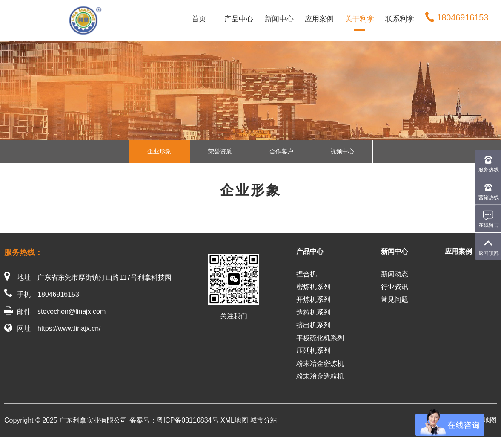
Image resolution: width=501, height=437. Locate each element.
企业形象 (159, 151)
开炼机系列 (313, 299)
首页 (199, 19)
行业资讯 (394, 286)
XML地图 (234, 420)
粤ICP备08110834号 (188, 420)
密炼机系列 (313, 286)
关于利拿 (359, 19)
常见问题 (394, 299)
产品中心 (238, 19)
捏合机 (306, 274)
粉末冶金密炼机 (320, 363)
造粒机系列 (313, 312)
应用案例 (319, 19)
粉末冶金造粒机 (320, 376)
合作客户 (281, 151)
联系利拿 (399, 19)
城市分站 (263, 420)
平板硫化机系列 (320, 337)
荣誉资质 (220, 151)
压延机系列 (313, 350)
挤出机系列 (313, 325)
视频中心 (342, 151)
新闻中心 (279, 19)
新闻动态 (394, 274)
